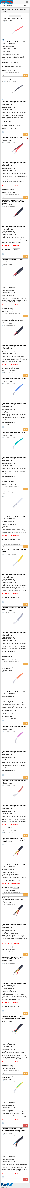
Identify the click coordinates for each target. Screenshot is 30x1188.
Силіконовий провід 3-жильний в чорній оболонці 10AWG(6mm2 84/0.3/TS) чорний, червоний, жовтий (13, 959)
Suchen (26, 5)
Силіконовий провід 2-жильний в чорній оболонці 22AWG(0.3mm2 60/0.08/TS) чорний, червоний (13, 202)
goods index (4, 1187)
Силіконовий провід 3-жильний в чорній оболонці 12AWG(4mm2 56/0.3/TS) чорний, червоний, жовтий (13, 899)
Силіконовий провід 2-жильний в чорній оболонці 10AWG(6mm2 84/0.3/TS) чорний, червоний (13, 320)
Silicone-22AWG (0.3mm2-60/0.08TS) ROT (12, 18)
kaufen (25, 75)
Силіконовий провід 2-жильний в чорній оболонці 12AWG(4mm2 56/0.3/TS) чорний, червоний (13, 261)
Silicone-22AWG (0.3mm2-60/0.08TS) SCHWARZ (14, 78)
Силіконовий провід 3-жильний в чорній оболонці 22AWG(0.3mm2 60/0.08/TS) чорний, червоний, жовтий (13, 840)
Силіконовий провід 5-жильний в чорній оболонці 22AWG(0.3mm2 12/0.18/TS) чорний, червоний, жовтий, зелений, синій (13, 1130)
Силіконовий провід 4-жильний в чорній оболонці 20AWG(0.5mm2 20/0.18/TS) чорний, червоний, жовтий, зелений (13, 1018)
